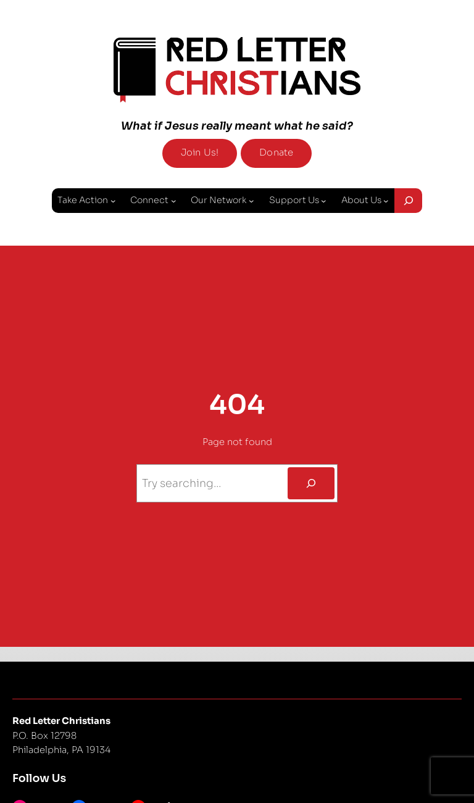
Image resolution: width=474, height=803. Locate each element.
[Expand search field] (408, 200)
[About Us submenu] (385, 200)
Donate (276, 152)
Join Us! (199, 152)
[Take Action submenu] (112, 200)
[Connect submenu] (173, 200)
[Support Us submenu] (323, 200)
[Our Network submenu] (251, 200)
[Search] (311, 483)
